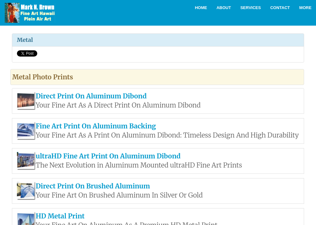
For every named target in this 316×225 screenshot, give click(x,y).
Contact (280, 7)
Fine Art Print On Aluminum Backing (96, 126)
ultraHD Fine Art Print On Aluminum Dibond (108, 156)
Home (201, 7)
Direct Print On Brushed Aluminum (93, 186)
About (223, 7)
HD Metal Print (60, 216)
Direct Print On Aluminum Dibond (91, 96)
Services (250, 7)
